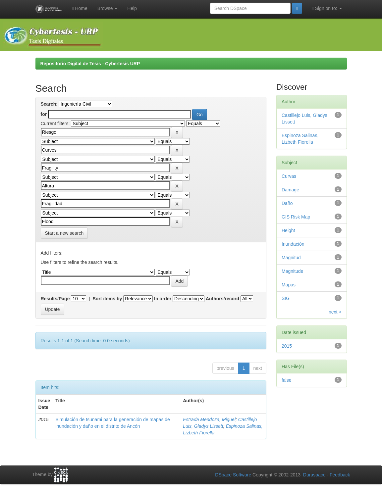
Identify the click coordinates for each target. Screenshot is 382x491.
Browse (107, 8)
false (287, 380)
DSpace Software (233, 474)
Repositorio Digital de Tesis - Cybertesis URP (90, 63)
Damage (290, 189)
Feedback (340, 474)
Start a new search (64, 233)
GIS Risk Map (296, 217)
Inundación (293, 244)
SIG (286, 298)
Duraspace (314, 474)
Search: (49, 104)
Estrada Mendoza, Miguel (209, 419)
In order (162, 298)
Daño (287, 203)
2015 (287, 346)
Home (79, 8)
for (44, 114)
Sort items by (107, 298)
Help (132, 8)
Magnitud (291, 257)
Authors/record (222, 298)
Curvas (289, 176)
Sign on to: (327, 8)
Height (288, 230)
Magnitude (292, 271)
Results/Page (55, 298)
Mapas (289, 284)
